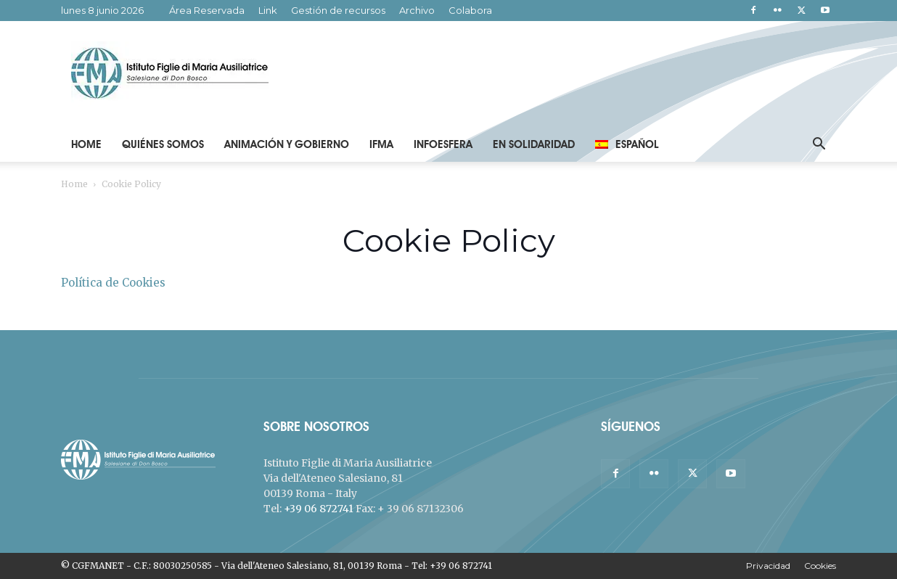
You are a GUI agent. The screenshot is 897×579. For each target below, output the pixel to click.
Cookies (820, 565)
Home (86, 144)
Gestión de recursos (338, 10)
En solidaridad (534, 144)
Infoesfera (443, 144)
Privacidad (768, 565)
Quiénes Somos (163, 144)
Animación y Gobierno (286, 144)
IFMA (381, 144)
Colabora (470, 10)
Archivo (417, 10)
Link (267, 10)
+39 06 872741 (318, 508)
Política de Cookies (113, 283)
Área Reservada (207, 10)
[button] (818, 145)
